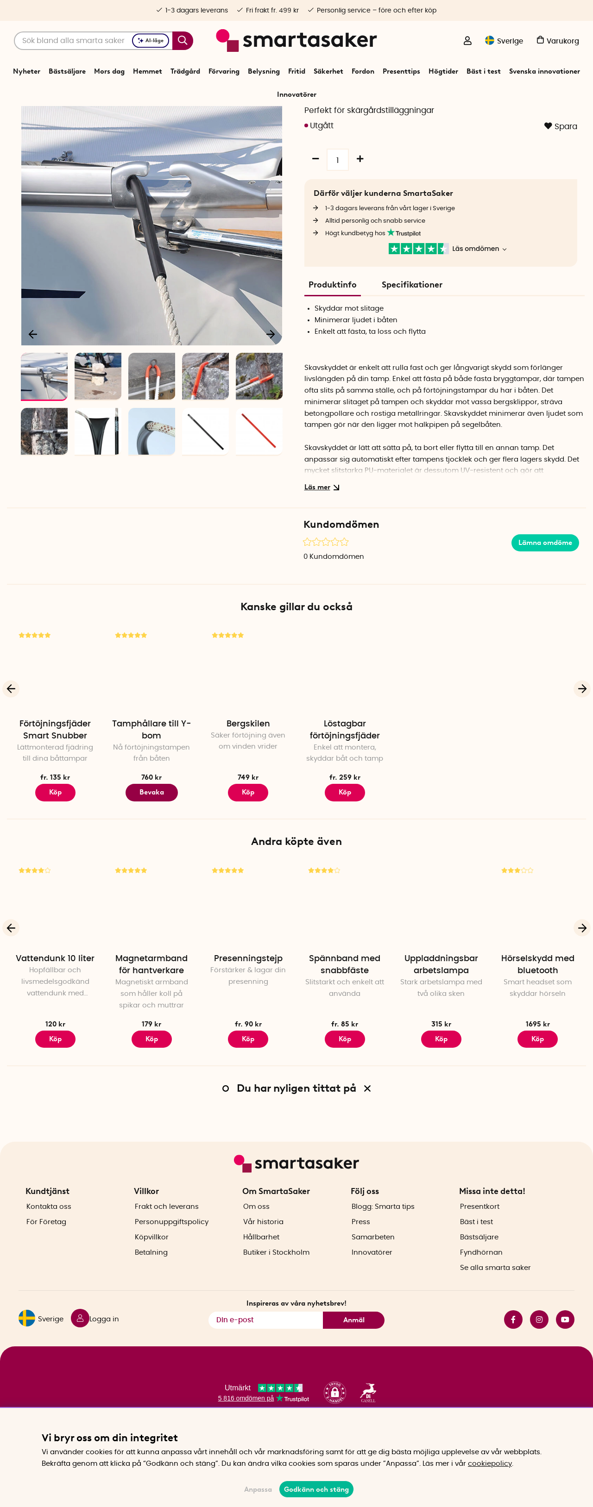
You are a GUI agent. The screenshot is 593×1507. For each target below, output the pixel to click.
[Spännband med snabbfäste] (344, 958)
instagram (539, 1346)
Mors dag (109, 71)
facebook (513, 1346)
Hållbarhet (261, 1263)
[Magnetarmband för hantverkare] (151, 958)
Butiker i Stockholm (276, 1279)
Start (215, 117)
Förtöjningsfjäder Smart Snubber (55, 783)
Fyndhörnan (481, 1279)
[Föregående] (33, 387)
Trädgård (185, 71)
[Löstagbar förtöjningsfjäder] (344, 723)
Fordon (363, 71)
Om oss (256, 1233)
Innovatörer (296, 94)
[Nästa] (270, 387)
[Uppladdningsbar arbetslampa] (441, 958)
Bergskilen (248, 777)
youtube (565, 1346)
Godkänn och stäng (316, 1489)
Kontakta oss (48, 1233)
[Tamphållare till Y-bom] (151, 723)
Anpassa (258, 1489)
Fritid (296, 71)
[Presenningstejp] (248, 958)
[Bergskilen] (248, 723)
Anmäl (354, 1346)
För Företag (46, 1248)
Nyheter (26, 71)
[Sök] (103, 40)
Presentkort (479, 1233)
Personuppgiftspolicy (171, 1248)
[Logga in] (467, 41)
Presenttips (401, 71)
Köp (55, 845)
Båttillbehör (272, 117)
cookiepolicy (490, 1463)
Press (361, 1248)
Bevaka (151, 845)
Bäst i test (484, 71)
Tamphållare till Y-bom (151, 783)
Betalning (151, 1279)
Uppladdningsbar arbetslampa (441, 1018)
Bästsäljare (67, 71)
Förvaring (224, 71)
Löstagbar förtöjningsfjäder (345, 783)
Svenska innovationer (544, 71)
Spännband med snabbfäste (344, 1018)
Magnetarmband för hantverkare (151, 1018)
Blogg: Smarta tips (383, 1233)
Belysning (264, 71)
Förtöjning (309, 117)
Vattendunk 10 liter (55, 1012)
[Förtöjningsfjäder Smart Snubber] (55, 723)
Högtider (443, 71)
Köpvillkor (152, 1263)
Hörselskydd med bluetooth (537, 1018)
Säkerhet (328, 71)
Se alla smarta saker (495, 1294)
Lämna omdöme (545, 596)
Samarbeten (373, 1263)
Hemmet (147, 71)
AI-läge (151, 41)
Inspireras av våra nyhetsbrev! (296, 1330)
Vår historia (263, 1248)
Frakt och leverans (167, 1233)
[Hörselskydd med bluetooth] (538, 958)
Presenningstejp (248, 1012)
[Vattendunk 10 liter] (55, 958)
